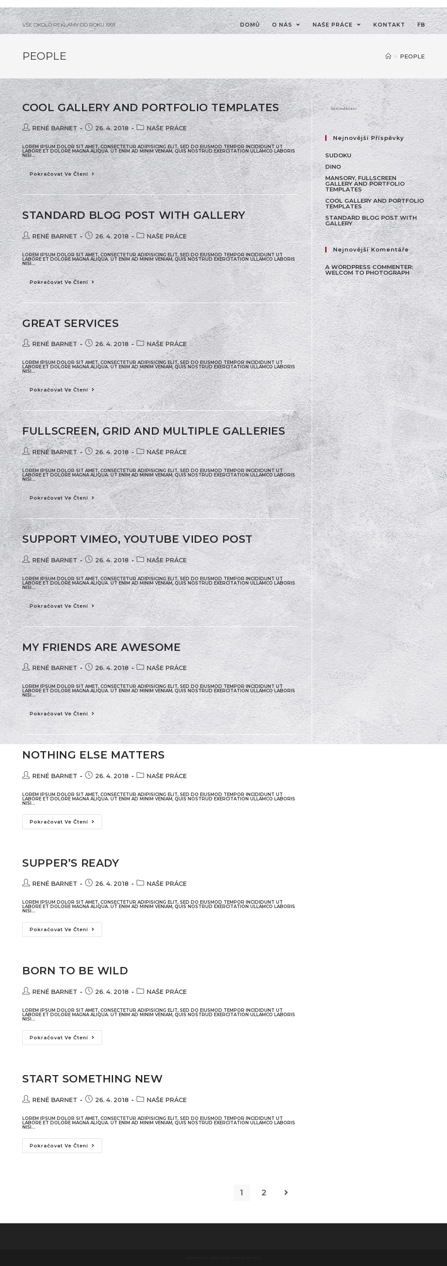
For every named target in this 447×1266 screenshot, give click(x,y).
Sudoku (338, 155)
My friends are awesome (101, 647)
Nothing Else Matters (93, 755)
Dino (333, 166)
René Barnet (54, 128)
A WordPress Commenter (368, 266)
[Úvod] (388, 56)
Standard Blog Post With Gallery (133, 215)
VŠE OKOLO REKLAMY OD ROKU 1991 (68, 24)
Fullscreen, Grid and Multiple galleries (153, 431)
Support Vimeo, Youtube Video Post (137, 539)
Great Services (70, 323)
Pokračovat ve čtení (62, 174)
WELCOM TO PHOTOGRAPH (367, 272)
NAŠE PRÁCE (167, 128)
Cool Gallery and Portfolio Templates (150, 107)
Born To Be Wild (75, 970)
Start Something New (92, 1078)
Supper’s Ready (70, 863)
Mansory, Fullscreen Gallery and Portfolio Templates (365, 183)
